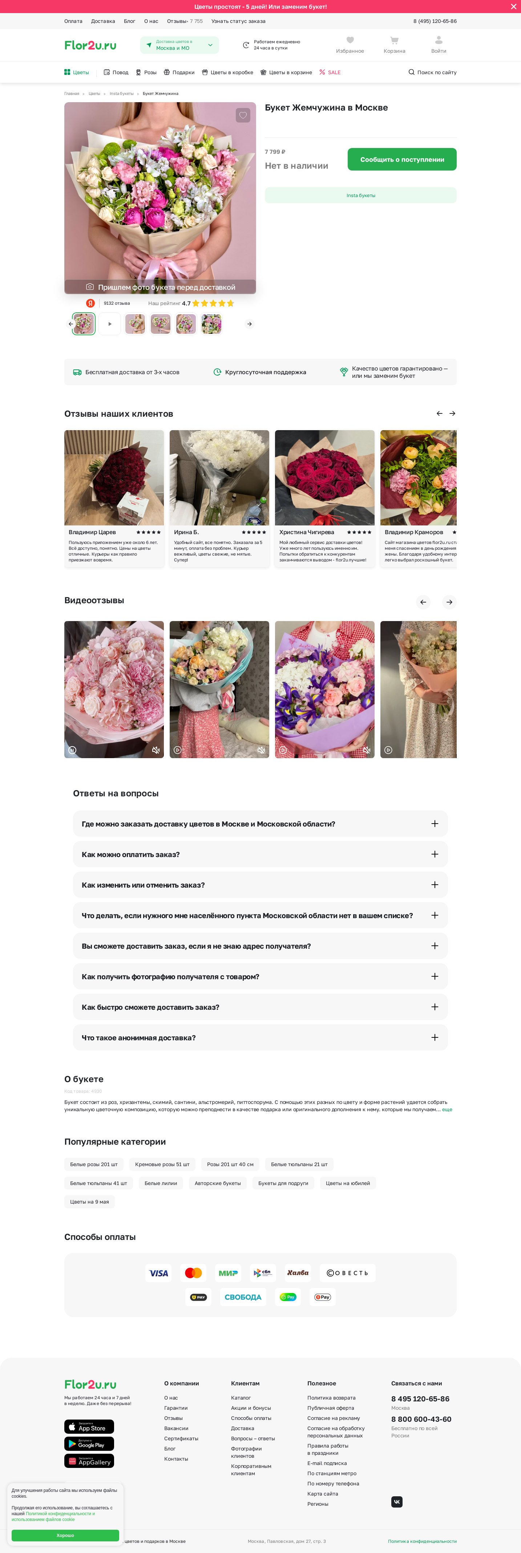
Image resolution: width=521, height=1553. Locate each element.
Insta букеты (361, 195)
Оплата (73, 21)
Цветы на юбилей (348, 1183)
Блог (130, 21)
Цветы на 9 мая (89, 1201)
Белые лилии (161, 1183)
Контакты (176, 1459)
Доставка (103, 21)
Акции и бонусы (251, 1408)
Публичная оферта (330, 1408)
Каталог (241, 1397)
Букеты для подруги (283, 1183)
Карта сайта (322, 1493)
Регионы (317, 1504)
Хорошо (65, 1535)
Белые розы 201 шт (94, 1164)
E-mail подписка (327, 1463)
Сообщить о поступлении (402, 159)
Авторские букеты (218, 1183)
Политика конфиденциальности (422, 1541)
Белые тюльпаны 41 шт (98, 1183)
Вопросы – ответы (253, 1438)
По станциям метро (331, 1473)
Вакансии (176, 1428)
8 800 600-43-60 (421, 1418)
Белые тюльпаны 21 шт (299, 1164)
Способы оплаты (251, 1418)
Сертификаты (181, 1438)
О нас (151, 21)
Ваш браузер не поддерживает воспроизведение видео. (114, 689)
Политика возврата (331, 1397)
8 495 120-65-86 (420, 1398)
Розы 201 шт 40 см (230, 1164)
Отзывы (185, 21)
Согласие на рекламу (333, 1418)
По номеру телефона (333, 1483)
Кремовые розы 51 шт (162, 1164)
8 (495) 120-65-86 (435, 21)
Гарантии (176, 1408)
